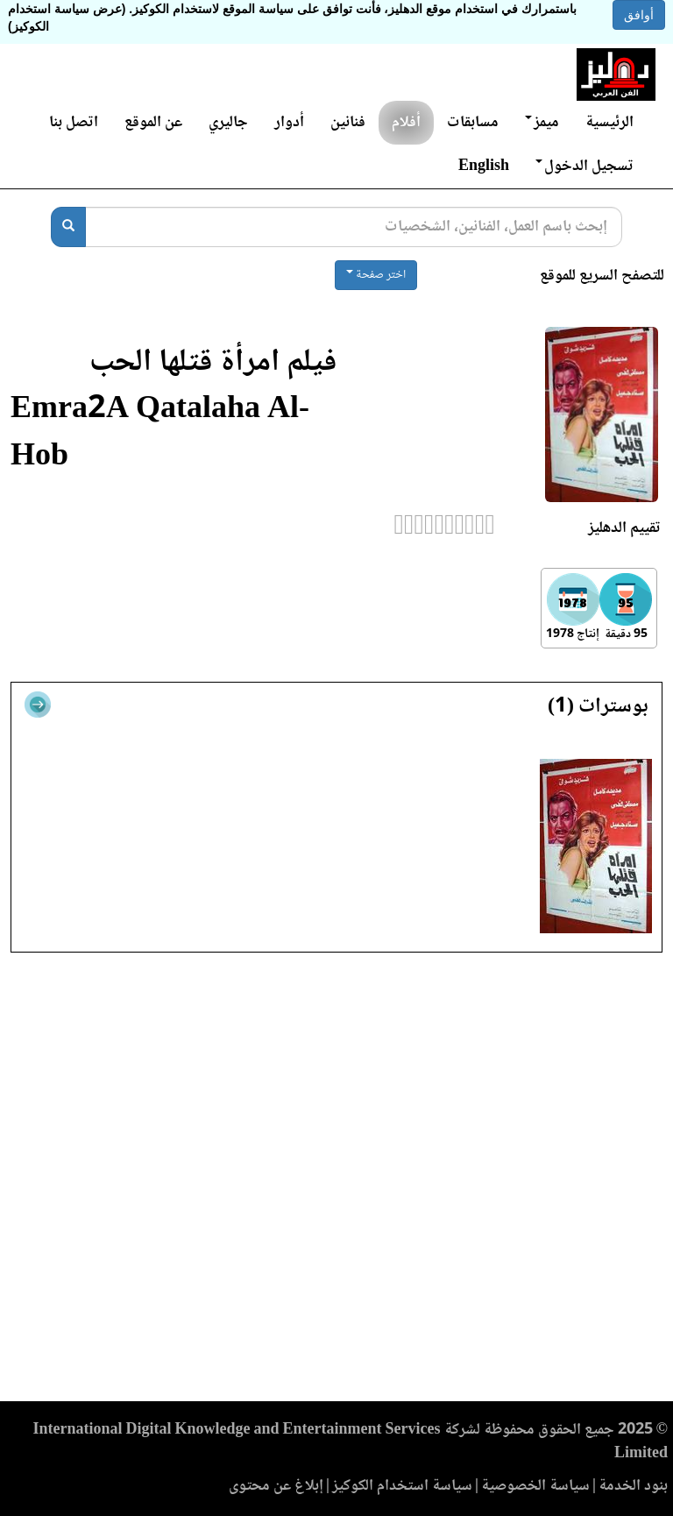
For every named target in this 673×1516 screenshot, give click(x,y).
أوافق (639, 15)
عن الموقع (153, 123)
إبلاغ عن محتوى (276, 1486)
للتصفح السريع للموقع (602, 276)
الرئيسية (609, 123)
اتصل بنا (73, 123)
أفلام (406, 123)
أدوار (289, 123)
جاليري (228, 123)
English (483, 166)
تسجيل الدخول (584, 166)
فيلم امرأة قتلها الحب (212, 363)
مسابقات (473, 123)
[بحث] (68, 227)
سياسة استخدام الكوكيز (402, 1486)
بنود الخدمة (633, 1486)
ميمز (542, 123)
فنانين (347, 123)
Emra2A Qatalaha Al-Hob (160, 434)
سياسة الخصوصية (535, 1486)
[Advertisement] (336, 1182)
